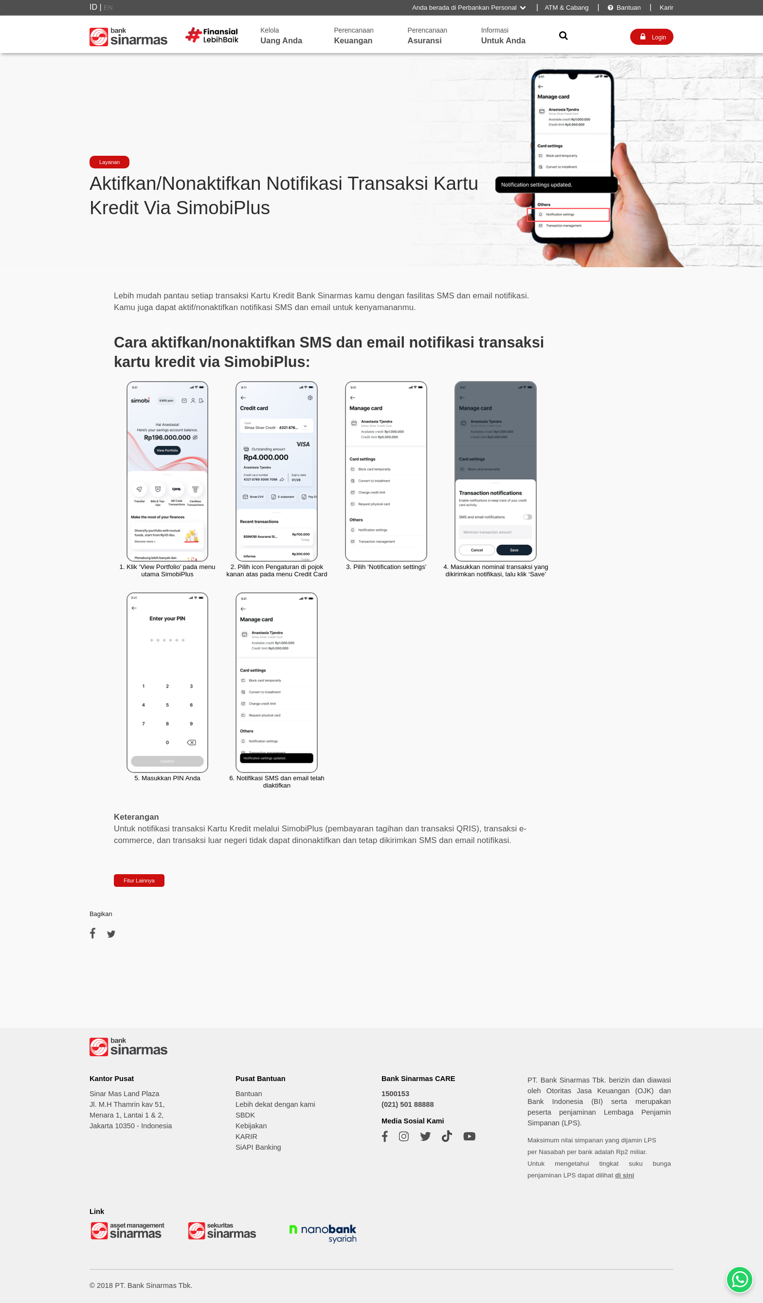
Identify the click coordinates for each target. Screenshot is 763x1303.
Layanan (109, 162)
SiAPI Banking (258, 1147)
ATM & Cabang (566, 7)
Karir (665, 7)
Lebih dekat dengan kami (275, 1104)
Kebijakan (251, 1126)
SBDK (245, 1115)
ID (93, 7)
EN (108, 7)
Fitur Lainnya (139, 880)
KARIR (246, 1136)
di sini (624, 1175)
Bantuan (624, 7)
